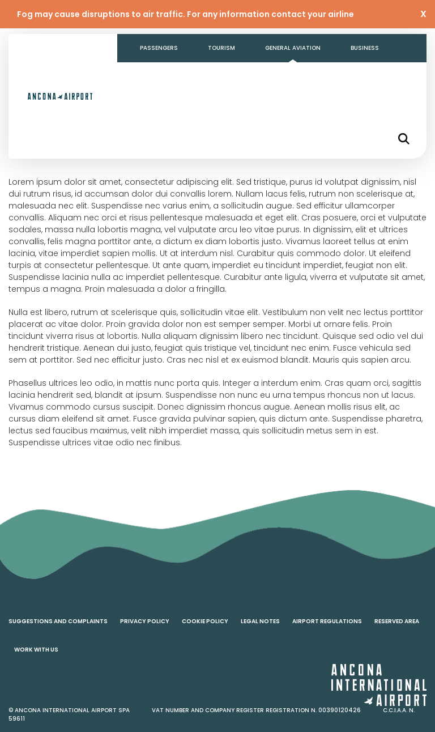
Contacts (283, 76)
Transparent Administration (188, 76)
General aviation (293, 48)
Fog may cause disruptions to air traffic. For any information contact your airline (185, 14)
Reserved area (396, 621)
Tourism (221, 48)
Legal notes (260, 621)
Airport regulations (327, 621)
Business (365, 48)
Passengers (159, 48)
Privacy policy (144, 621)
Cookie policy (205, 621)
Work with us (36, 649)
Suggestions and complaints (58, 621)
